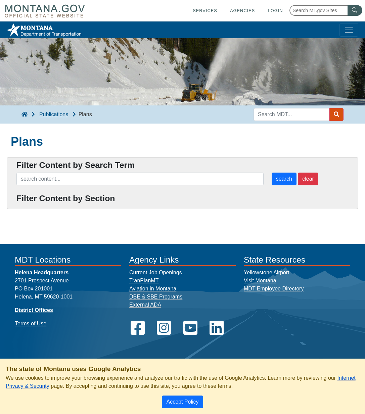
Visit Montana (260, 280)
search (284, 179)
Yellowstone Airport (266, 272)
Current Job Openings (155, 272)
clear (308, 179)
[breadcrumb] (24, 114)
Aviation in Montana (152, 288)
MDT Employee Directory (274, 288)
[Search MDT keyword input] (291, 114)
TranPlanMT (143, 280)
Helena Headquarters (42, 272)
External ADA (145, 305)
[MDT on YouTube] (190, 328)
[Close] (182, 402)
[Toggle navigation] (348, 30)
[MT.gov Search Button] (355, 10)
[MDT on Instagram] (164, 328)
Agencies (242, 10)
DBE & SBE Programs (155, 297)
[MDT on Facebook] (138, 328)
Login (275, 10)
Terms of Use (30, 323)
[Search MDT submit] (336, 114)
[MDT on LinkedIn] (217, 328)
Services (205, 10)
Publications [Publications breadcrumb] (53, 114)
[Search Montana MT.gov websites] (325, 10)
